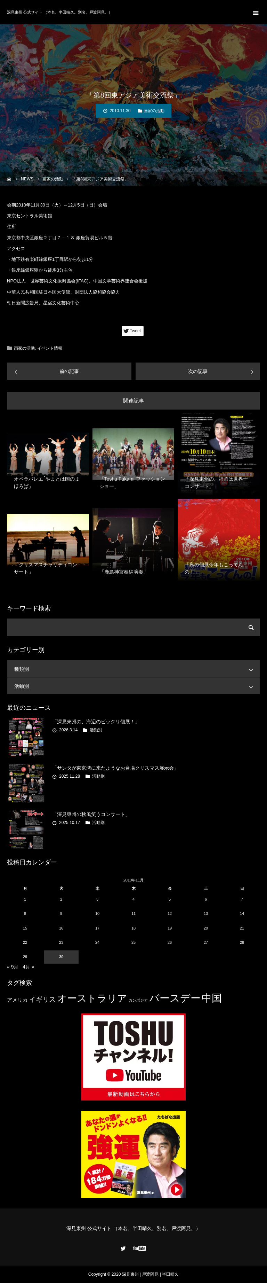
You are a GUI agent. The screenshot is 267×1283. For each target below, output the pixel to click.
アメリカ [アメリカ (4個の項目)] (17, 1000)
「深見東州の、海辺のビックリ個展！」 (96, 721)
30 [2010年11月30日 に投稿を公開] (61, 957)
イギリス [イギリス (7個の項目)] (42, 999)
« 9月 (12, 967)
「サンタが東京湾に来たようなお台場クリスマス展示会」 (115, 768)
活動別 (137, 685)
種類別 (137, 668)
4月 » (28, 967)
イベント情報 (49, 348)
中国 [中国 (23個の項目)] (212, 998)
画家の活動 (154, 111)
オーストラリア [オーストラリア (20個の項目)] (92, 998)
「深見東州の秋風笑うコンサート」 (91, 814)
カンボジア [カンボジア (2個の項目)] (138, 1000)
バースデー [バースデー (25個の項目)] (175, 998)
